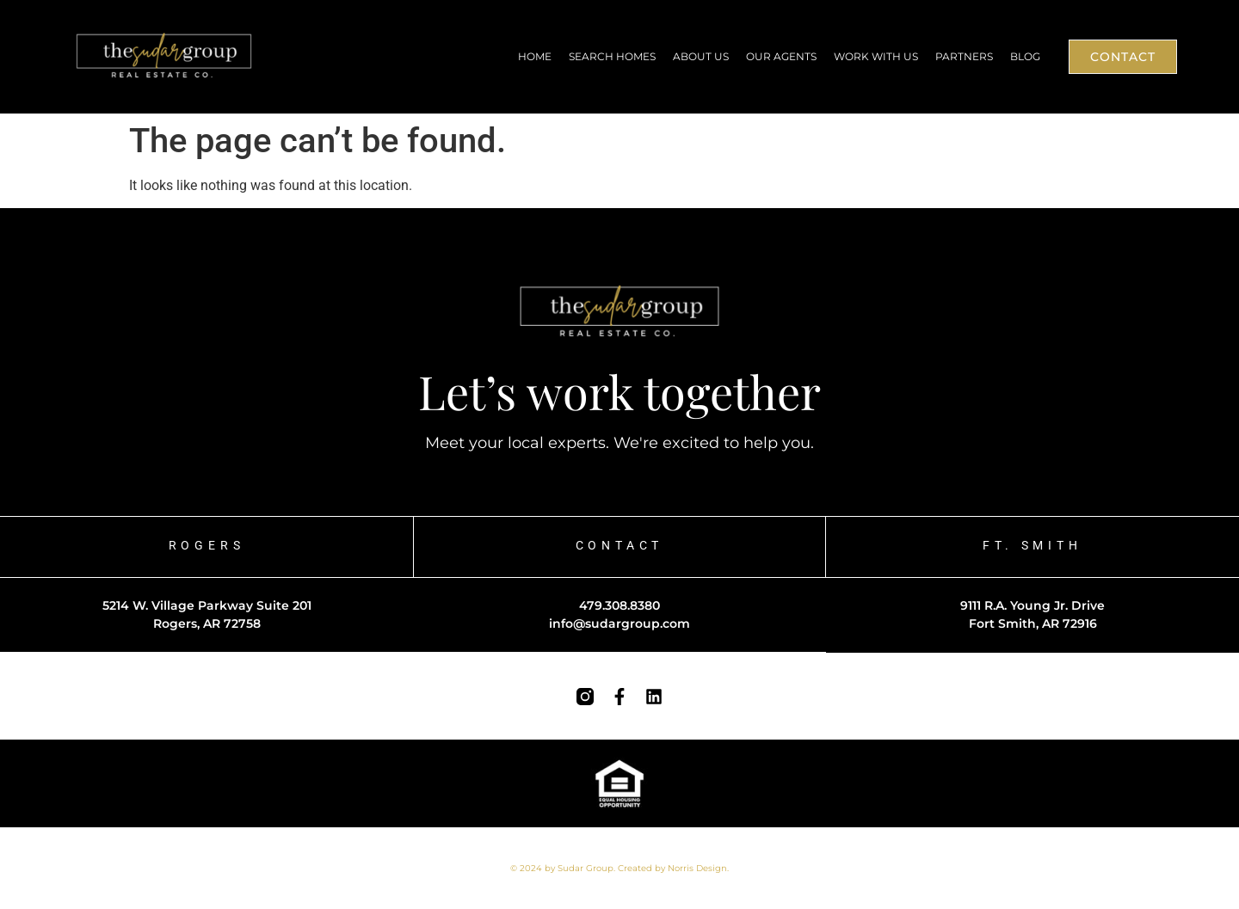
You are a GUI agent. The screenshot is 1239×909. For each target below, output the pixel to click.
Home (535, 56)
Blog (1025, 56)
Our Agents (781, 56)
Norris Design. (698, 868)
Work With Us (876, 56)
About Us (701, 56)
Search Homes (612, 56)
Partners (964, 56)
